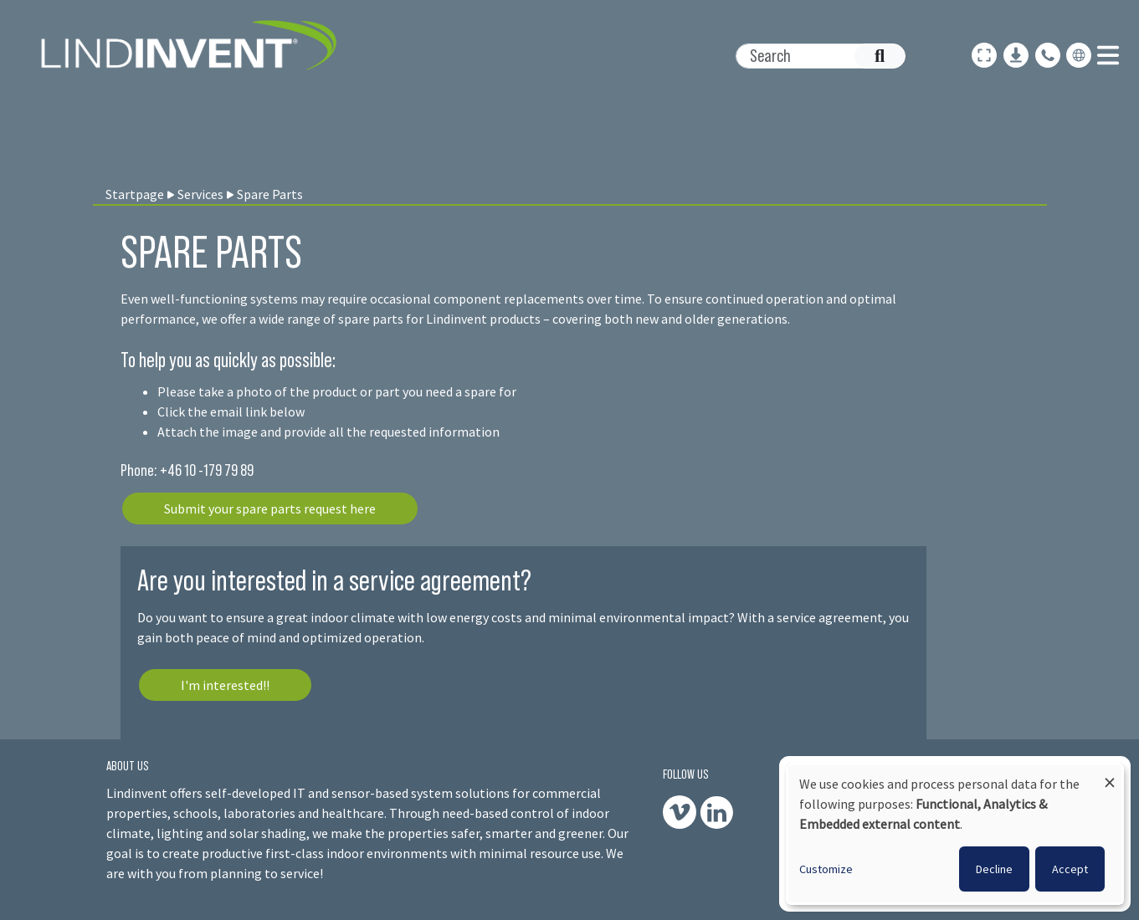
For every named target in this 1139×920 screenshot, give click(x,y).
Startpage (134, 194)
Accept (1070, 869)
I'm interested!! (225, 685)
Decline (994, 869)
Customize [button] (826, 869)
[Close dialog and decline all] (1109, 774)
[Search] (812, 56)
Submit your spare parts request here (270, 508)
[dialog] (955, 833)
